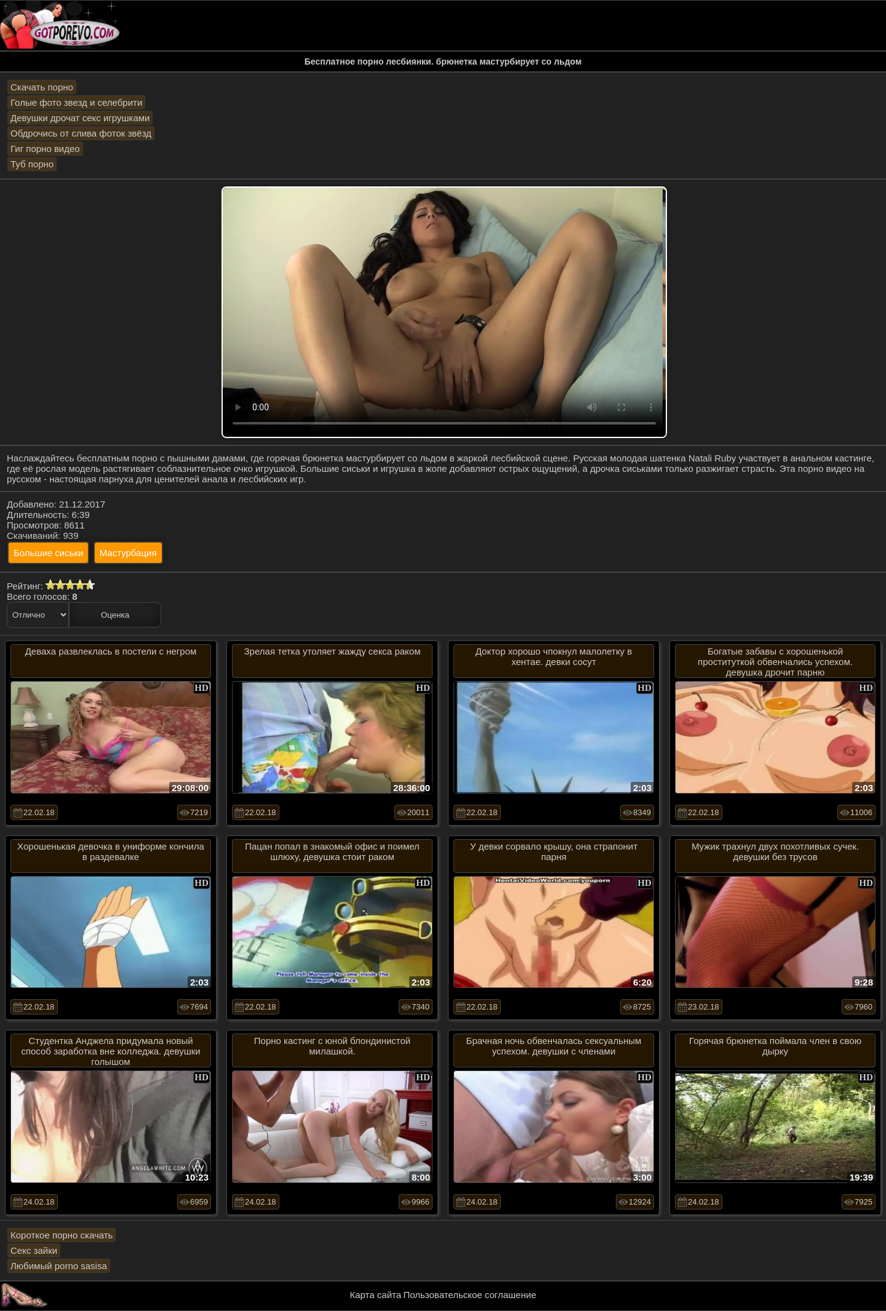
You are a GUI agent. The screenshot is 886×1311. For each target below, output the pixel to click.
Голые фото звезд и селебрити (76, 102)
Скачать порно (41, 87)
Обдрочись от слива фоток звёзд (80, 133)
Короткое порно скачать (61, 1235)
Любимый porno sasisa (58, 1266)
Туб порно (32, 164)
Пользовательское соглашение (469, 1294)
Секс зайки (33, 1250)
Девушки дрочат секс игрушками (80, 118)
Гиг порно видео (45, 148)
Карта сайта (376, 1294)
